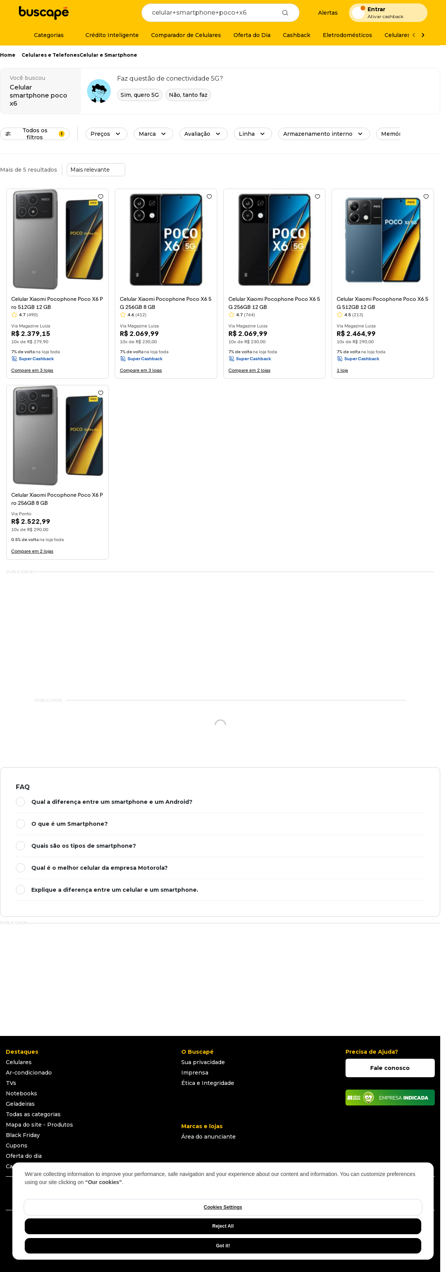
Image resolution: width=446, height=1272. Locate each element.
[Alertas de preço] (324, 13)
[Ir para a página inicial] (44, 12)
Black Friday (23, 1135)
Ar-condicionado (29, 1072)
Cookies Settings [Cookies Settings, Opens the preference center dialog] (223, 1207)
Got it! (223, 1245)
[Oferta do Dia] (252, 35)
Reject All (222, 1226)
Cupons (16, 1145)
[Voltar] (413, 35)
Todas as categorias (33, 1114)
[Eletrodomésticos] (347, 35)
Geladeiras (20, 1103)
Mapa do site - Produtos (39, 1124)
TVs (11, 1083)
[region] (223, 1211)
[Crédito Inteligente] (107, 35)
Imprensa (194, 1072)
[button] (106, 134)
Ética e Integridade (207, 1083)
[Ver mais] (422, 35)
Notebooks (21, 1093)
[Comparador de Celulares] (186, 35)
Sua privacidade (203, 1062)
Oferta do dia (24, 1155)
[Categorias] (44, 35)
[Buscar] (285, 12)
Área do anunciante (208, 1136)
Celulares (19, 1062)
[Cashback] (297, 35)
